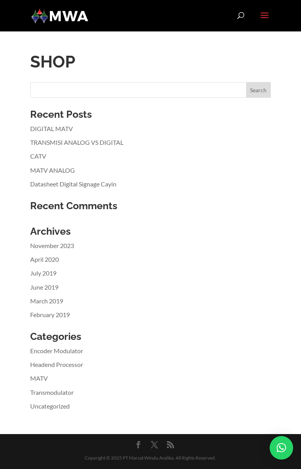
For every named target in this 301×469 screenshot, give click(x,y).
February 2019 (50, 314)
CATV (38, 156)
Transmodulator (52, 392)
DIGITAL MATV (51, 128)
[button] (281, 448)
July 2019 (43, 273)
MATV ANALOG (52, 170)
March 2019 (46, 301)
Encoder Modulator (56, 350)
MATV (39, 378)
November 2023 (52, 245)
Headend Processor (56, 364)
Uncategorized (50, 406)
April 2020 (44, 259)
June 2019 (44, 287)
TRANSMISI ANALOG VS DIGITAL (76, 142)
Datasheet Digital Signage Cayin (73, 184)
